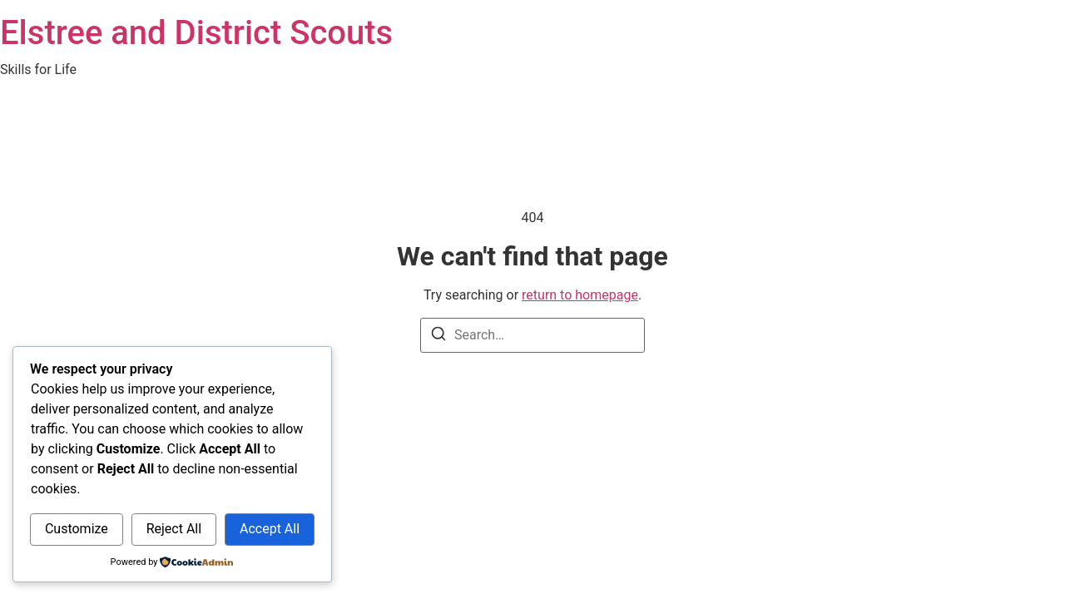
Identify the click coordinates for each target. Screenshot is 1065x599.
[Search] (438, 336)
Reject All (173, 529)
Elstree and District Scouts (196, 32)
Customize (76, 529)
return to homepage (580, 295)
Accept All (270, 529)
